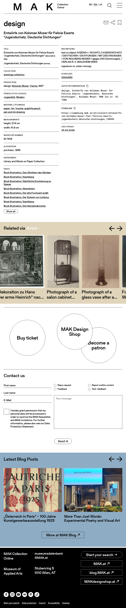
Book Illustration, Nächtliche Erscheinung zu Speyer (27, 183)
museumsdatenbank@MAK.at (48, 556)
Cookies (68, 602)
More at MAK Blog (63, 536)
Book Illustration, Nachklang (19, 176)
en (95, 4)
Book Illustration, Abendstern (19, 188)
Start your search (101, 554)
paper (7, 108)
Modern (20, 97)
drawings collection (14, 74)
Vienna (33, 86)
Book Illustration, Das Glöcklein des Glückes (27, 172)
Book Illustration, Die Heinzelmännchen (25, 206)
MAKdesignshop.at (101, 581)
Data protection (30, 602)
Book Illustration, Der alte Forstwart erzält (26, 193)
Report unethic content (103, 385)
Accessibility (55, 602)
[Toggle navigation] (119, 6)
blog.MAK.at (101, 572)
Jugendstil (9, 97)
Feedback (62, 389)
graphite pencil (32, 108)
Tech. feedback (99, 389)
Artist (31, 228)
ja (100, 4)
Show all (10, 211)
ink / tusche (17, 108)
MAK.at (102, 563)
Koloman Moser (20, 86)
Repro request (64, 385)
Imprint (43, 602)
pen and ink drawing (14, 112)
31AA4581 (66, 77)
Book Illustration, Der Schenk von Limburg (26, 197)
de (90, 4)
